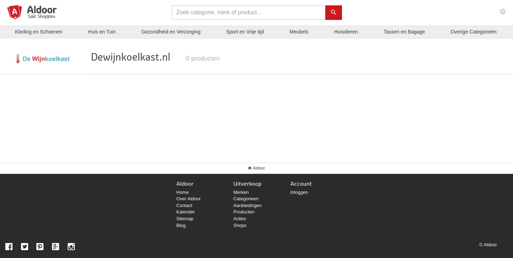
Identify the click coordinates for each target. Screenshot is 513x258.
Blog (181, 225)
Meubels (299, 32)
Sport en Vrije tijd (245, 32)
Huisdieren (346, 32)
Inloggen (299, 192)
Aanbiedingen (247, 205)
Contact (184, 205)
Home (182, 192)
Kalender (185, 212)
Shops (240, 225)
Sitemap (184, 218)
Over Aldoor (188, 198)
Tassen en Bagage (404, 32)
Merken (241, 192)
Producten (243, 212)
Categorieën (474, 32)
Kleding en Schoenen (38, 32)
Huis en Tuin (102, 32)
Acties (239, 218)
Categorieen (246, 198)
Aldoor (259, 168)
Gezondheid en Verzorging (171, 32)
